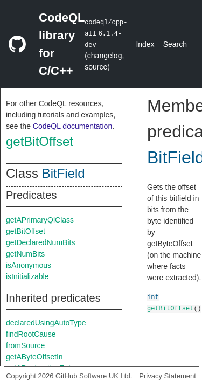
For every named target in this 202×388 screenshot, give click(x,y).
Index (145, 44)
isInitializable (27, 276)
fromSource (25, 345)
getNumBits (25, 254)
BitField (63, 173)
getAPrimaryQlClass (40, 220)
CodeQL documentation (72, 126)
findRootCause (31, 334)
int (153, 296)
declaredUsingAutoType (46, 322)
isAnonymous (28, 265)
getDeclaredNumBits (40, 242)
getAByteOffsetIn (34, 356)
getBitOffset (39, 141)
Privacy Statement (167, 376)
